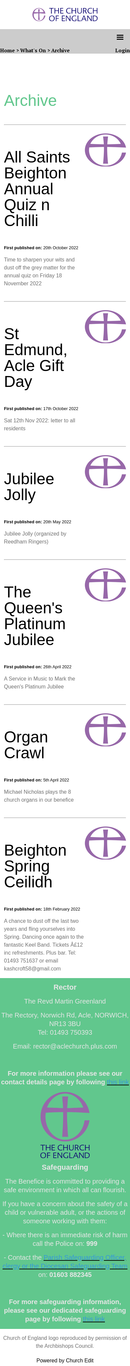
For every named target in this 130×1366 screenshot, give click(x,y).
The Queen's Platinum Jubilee (35, 615)
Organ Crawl (26, 745)
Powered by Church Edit (65, 1360)
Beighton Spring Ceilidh (35, 866)
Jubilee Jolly (29, 486)
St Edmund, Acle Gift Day (35, 357)
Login (122, 50)
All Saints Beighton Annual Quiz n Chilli (37, 188)
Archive (60, 50)
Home (7, 50)
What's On (33, 50)
